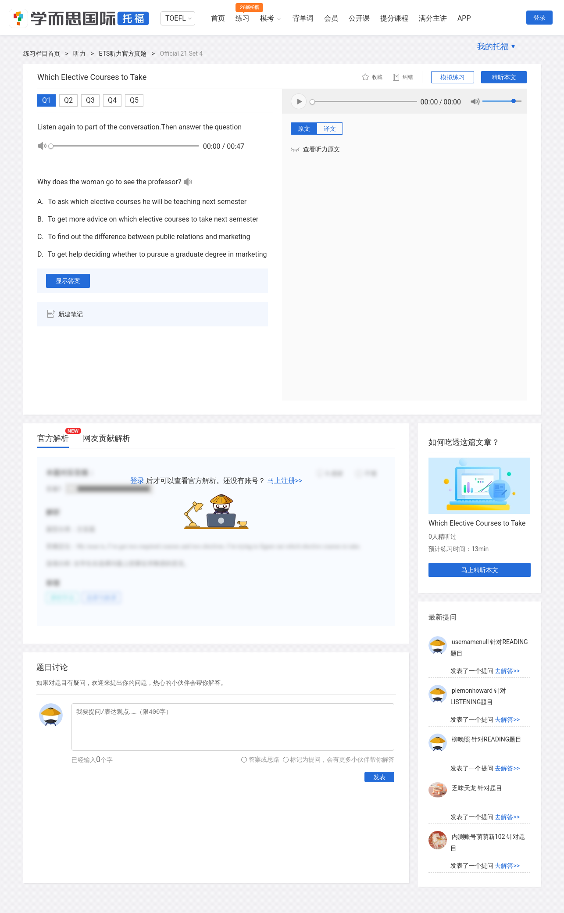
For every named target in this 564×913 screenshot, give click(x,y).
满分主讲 (433, 18)
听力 (79, 53)
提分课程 (394, 18)
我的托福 (493, 46)
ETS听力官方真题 (123, 53)
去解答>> (507, 670)
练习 (243, 18)
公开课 (359, 18)
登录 (539, 17)
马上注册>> (285, 480)
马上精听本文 (479, 569)
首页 (218, 18)
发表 (379, 777)
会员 (331, 18)
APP (464, 18)
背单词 (303, 18)
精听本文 (504, 77)
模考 (267, 18)
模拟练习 (452, 77)
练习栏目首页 (41, 53)
